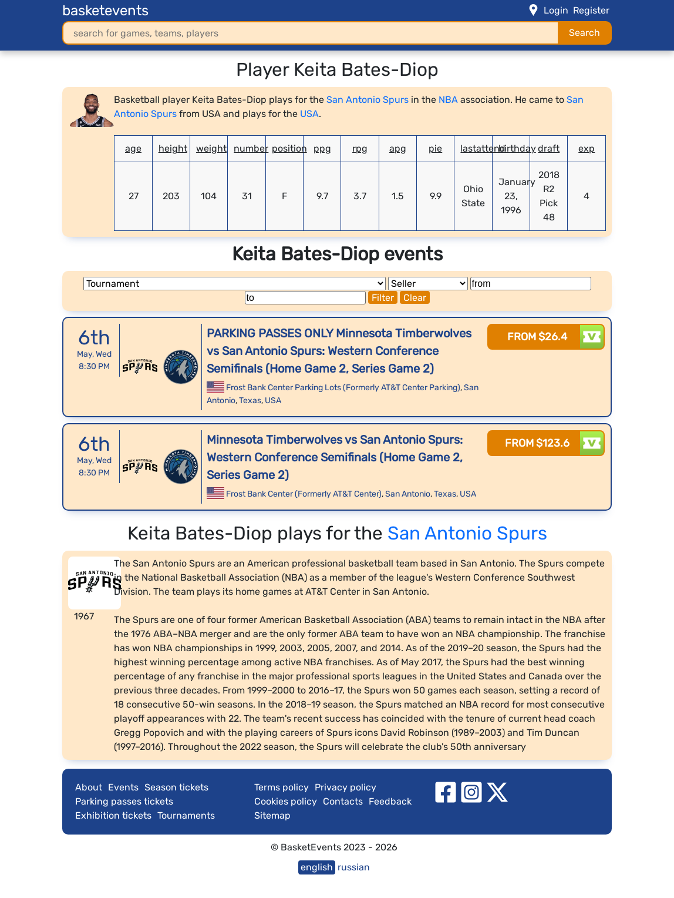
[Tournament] (234, 283)
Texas (250, 401)
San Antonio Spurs (367, 99)
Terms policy (281, 787)
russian (354, 867)
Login (556, 10)
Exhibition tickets (113, 815)
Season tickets (176, 787)
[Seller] (428, 283)
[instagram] (471, 791)
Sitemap (272, 815)
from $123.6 (537, 443)
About (88, 787)
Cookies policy (285, 801)
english (317, 867)
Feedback (390, 801)
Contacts (343, 801)
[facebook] (445, 791)
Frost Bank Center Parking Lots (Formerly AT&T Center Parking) (343, 388)
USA (309, 113)
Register (591, 10)
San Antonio (407, 494)
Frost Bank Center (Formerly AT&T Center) (304, 494)
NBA (448, 99)
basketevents (105, 10)
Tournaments (186, 815)
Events (123, 787)
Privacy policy (345, 787)
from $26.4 (537, 336)
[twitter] (497, 791)
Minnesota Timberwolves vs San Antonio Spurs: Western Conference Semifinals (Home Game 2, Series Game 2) (335, 457)
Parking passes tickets (124, 801)
